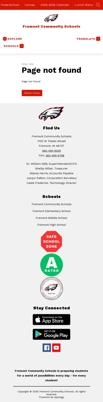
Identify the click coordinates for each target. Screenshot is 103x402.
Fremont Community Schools (51, 204)
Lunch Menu (84, 5)
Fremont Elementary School (52, 211)
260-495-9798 (55, 155)
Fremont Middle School (51, 218)
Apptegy (59, 397)
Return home (32, 93)
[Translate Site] (87, 39)
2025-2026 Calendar (55, 5)
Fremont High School (51, 224)
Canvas (30, 5)
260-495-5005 (51, 150)
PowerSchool (10, 5)
